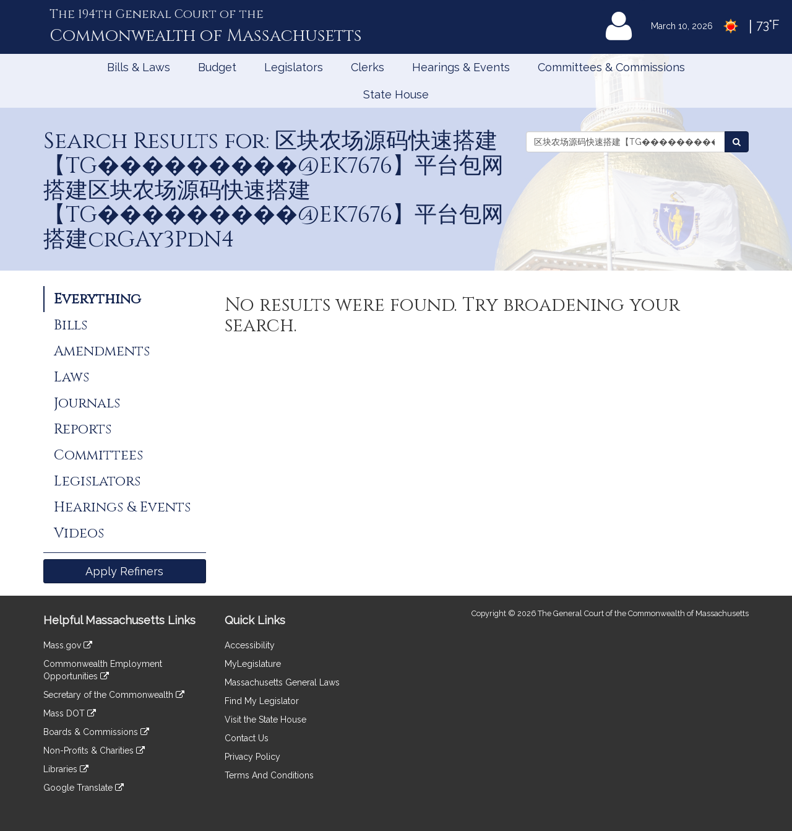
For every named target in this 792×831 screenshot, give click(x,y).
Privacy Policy (252, 757)
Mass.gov (67, 645)
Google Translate (83, 788)
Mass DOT (69, 713)
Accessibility (250, 645)
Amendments (102, 351)
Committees (98, 455)
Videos (79, 533)
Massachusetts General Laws (282, 682)
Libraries (65, 769)
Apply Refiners (124, 571)
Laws (71, 377)
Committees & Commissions (611, 67)
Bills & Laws (138, 67)
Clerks (367, 67)
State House (396, 94)
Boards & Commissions (96, 732)
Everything (97, 299)
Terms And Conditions (269, 775)
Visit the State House (265, 719)
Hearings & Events (461, 67)
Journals (87, 403)
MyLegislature (253, 664)
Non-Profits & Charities (94, 750)
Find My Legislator (262, 701)
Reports (82, 429)
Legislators (293, 67)
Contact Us (247, 738)
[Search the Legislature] (737, 141)
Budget (217, 67)
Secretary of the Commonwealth (113, 695)
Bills (70, 325)
